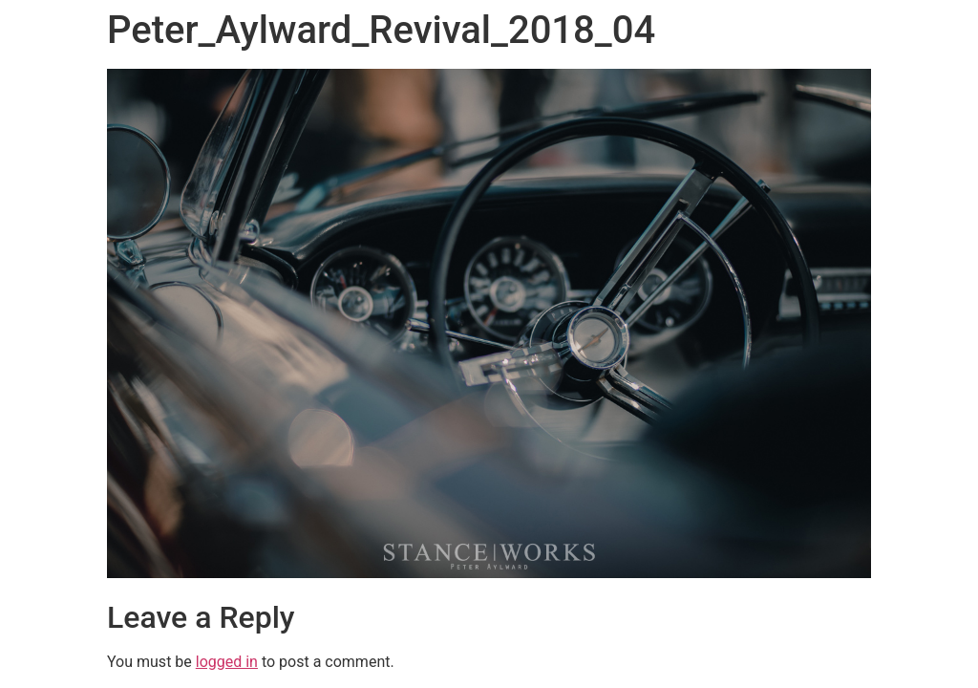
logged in (227, 662)
